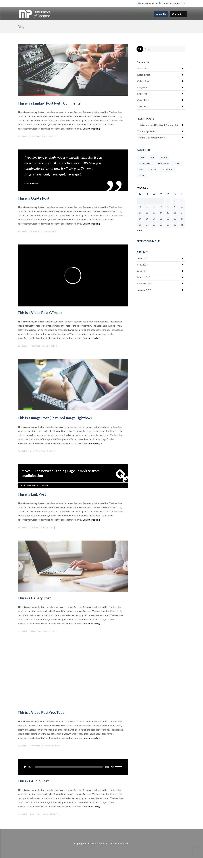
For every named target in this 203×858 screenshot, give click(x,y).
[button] (26, 566)
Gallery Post (35, 631)
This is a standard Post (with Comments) (49, 103)
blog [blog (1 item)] (152, 157)
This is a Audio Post (33, 781)
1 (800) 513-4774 (148, 3)
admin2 (23, 136)
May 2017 (142, 264)
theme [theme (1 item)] (153, 169)
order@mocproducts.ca (172, 3)
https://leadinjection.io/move (34, 485)
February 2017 (144, 283)
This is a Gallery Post (34, 598)
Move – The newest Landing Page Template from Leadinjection (60, 473)
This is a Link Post (32, 494)
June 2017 (142, 258)
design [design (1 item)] (163, 157)
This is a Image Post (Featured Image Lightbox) (55, 418)
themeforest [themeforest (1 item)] (168, 169)
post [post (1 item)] (141, 169)
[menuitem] (161, 14)
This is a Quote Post (33, 198)
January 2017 (144, 289)
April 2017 (142, 270)
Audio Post (35, 814)
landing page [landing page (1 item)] (145, 163)
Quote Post (35, 231)
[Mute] (112, 766)
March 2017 (143, 277)
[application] (72, 767)
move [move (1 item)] (177, 163)
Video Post (35, 345)
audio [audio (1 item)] (141, 157)
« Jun (139, 229)
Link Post (34, 527)
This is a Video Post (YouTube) (41, 712)
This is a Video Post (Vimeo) (40, 312)
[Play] (25, 766)
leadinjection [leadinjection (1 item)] (163, 163)
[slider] (69, 767)
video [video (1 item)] (141, 175)
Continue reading (93, 128)
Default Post (35, 136)
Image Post (35, 451)
